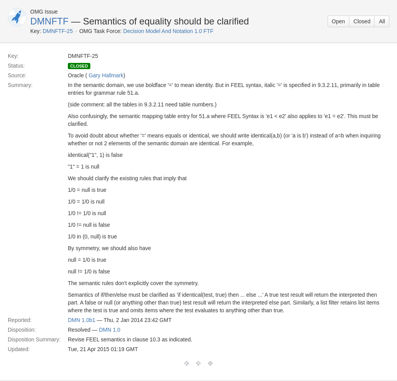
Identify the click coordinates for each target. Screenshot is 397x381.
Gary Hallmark (106, 75)
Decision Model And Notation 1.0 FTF (168, 31)
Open (338, 21)
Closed (362, 21)
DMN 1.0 (109, 330)
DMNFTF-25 (58, 31)
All (382, 21)
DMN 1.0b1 (81, 320)
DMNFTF (49, 21)
